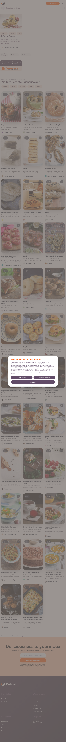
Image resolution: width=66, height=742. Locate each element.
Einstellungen (22, 377)
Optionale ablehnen (44, 377)
